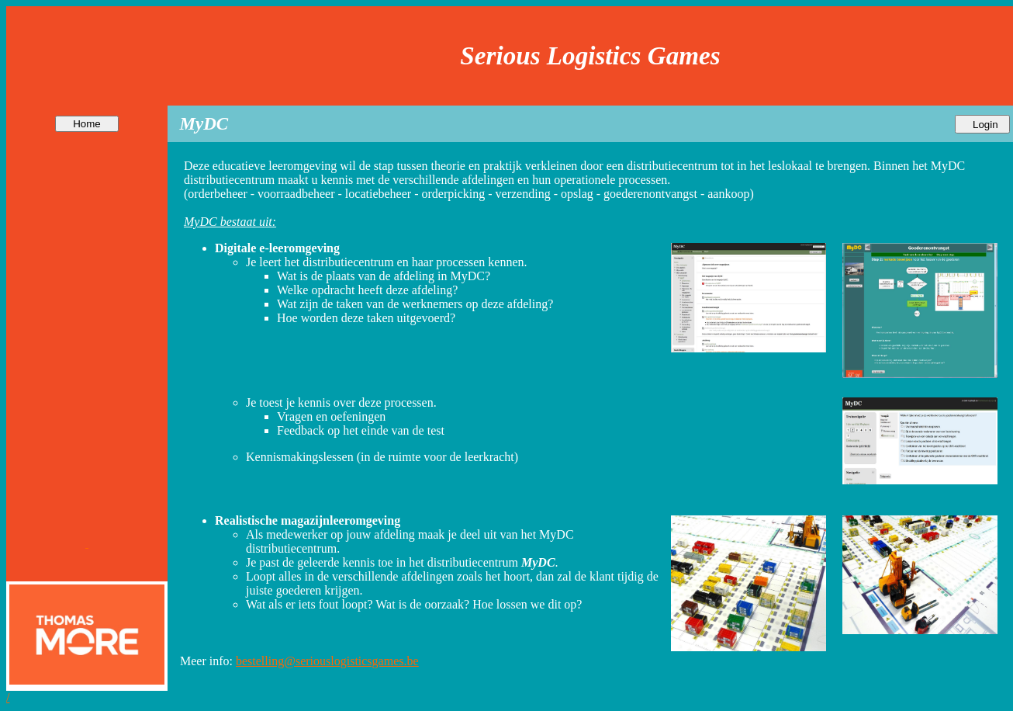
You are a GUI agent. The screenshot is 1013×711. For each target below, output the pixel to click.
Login (982, 124)
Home (86, 124)
